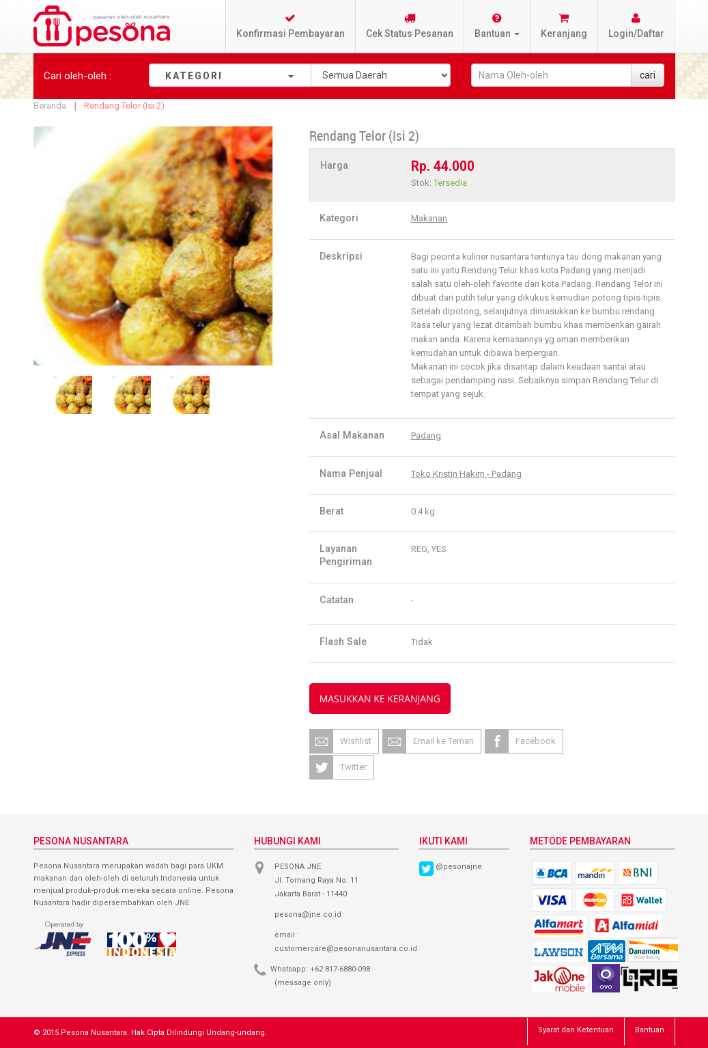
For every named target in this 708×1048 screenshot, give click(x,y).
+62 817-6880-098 (340, 969)
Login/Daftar (636, 25)
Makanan (429, 218)
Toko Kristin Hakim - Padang (466, 474)
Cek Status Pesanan (409, 25)
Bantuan (649, 1029)
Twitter (353, 767)
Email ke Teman (443, 741)
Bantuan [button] (497, 25)
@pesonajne (459, 866)
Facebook (535, 741)
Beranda (49, 105)
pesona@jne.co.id (307, 914)
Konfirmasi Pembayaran (290, 25)
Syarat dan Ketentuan (576, 1029)
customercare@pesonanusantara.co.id (345, 948)
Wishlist (355, 741)
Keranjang (564, 25)
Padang (426, 435)
